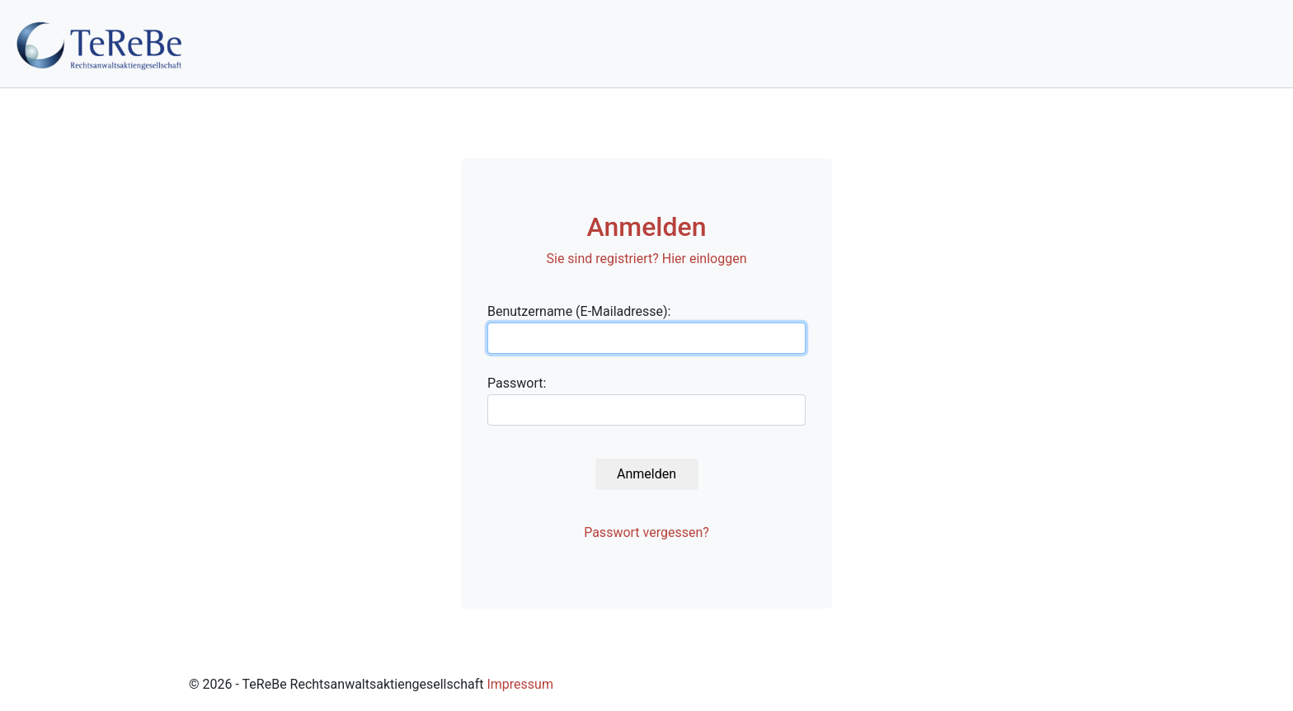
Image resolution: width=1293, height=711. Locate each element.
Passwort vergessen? (646, 532)
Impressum (520, 684)
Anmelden (646, 474)
